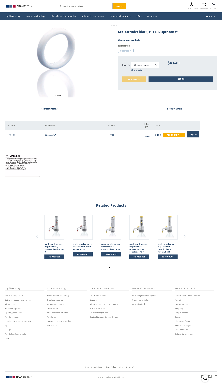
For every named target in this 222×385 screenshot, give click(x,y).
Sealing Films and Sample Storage (104, 317)
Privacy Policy (110, 367)
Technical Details (48, 108)
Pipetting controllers (13, 312)
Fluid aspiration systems (57, 312)
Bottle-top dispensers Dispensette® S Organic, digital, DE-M (110, 247)
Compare (204, 8)
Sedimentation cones (184, 334)
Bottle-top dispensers (14, 295)
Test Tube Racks (181, 329)
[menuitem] (13, 16)
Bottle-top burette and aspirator (18, 300)
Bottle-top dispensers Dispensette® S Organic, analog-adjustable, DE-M (138, 248)
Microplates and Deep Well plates (104, 304)
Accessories (52, 325)
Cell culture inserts (98, 295)
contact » (210, 16)
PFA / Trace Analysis (183, 325)
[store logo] (26, 6)
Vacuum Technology (56, 288)
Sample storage (181, 312)
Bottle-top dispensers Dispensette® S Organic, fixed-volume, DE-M (167, 248)
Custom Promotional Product (187, 295)
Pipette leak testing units (15, 334)
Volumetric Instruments (143, 288)
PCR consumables (97, 308)
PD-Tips (8, 329)
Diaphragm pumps (55, 300)
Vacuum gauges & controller (59, 321)
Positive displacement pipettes (18, 321)
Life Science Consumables (102, 288)
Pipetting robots (12, 317)
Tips (6, 325)
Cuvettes (93, 300)
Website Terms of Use (128, 367)
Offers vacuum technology (58, 295)
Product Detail (174, 108)
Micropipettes (10, 304)
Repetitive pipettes (13, 308)
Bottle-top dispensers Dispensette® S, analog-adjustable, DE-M (54, 248)
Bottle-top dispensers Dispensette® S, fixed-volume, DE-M (82, 247)
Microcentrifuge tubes (99, 312)
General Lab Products (185, 288)
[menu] (81, 16)
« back (114, 25)
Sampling (179, 308)
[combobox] (87, 6)
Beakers (178, 317)
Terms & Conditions (93, 367)
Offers (8, 338)
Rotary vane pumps (55, 304)
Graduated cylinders (140, 300)
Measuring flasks (139, 304)
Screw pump (52, 308)
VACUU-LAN (52, 317)
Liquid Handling (12, 288)
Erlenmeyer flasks (182, 321)
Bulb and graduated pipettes (144, 295)
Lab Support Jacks (182, 304)
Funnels (178, 300)
